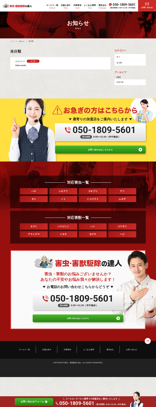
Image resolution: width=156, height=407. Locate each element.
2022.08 (119, 83)
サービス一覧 (34, 356)
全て (118, 57)
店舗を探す (52, 356)
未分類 (119, 63)
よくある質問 (86, 356)
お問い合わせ (147, 7)
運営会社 (104, 356)
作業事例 (69, 356)
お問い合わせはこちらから (100, 153)
